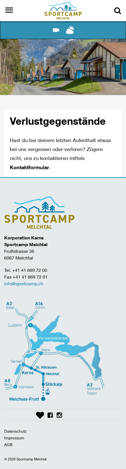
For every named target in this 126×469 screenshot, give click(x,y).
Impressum (14, 437)
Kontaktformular (29, 167)
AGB (8, 444)
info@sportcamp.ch (23, 283)
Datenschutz (15, 431)
